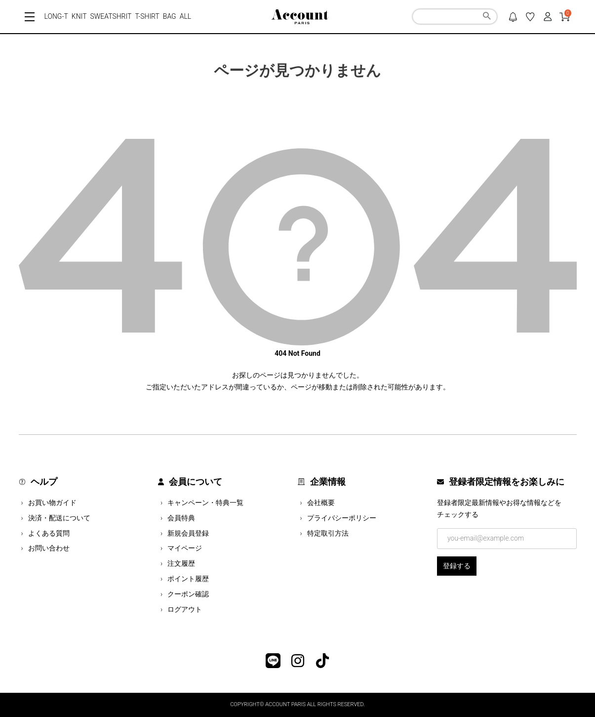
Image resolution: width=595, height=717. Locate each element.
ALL (186, 16)
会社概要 (321, 502)
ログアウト (184, 609)
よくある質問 (49, 533)
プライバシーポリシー (341, 518)
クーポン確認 (188, 594)
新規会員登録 (188, 533)
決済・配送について (59, 518)
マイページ (184, 548)
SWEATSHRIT (111, 16)
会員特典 (181, 518)
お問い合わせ (49, 548)
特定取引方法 (328, 533)
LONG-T (56, 16)
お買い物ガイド (52, 502)
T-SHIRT (147, 16)
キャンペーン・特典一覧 (205, 502)
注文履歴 (181, 563)
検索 (486, 17)
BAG (169, 16)
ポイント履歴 (188, 579)
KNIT (79, 16)
